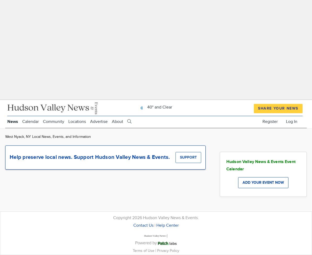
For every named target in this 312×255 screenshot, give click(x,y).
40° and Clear (155, 107)
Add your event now (263, 182)
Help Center (167, 225)
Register (270, 121)
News (12, 121)
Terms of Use (144, 250)
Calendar (30, 121)
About (117, 121)
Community (53, 121)
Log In (291, 121)
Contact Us (143, 225)
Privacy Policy (168, 250)
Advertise (99, 121)
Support (188, 157)
